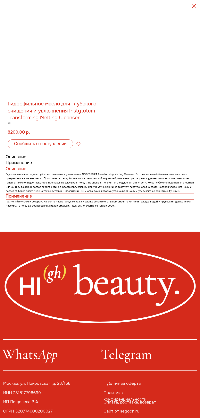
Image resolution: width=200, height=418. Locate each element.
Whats (30, 354)
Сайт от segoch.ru (121, 411)
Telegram (126, 354)
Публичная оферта (122, 383)
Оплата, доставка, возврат (130, 402)
